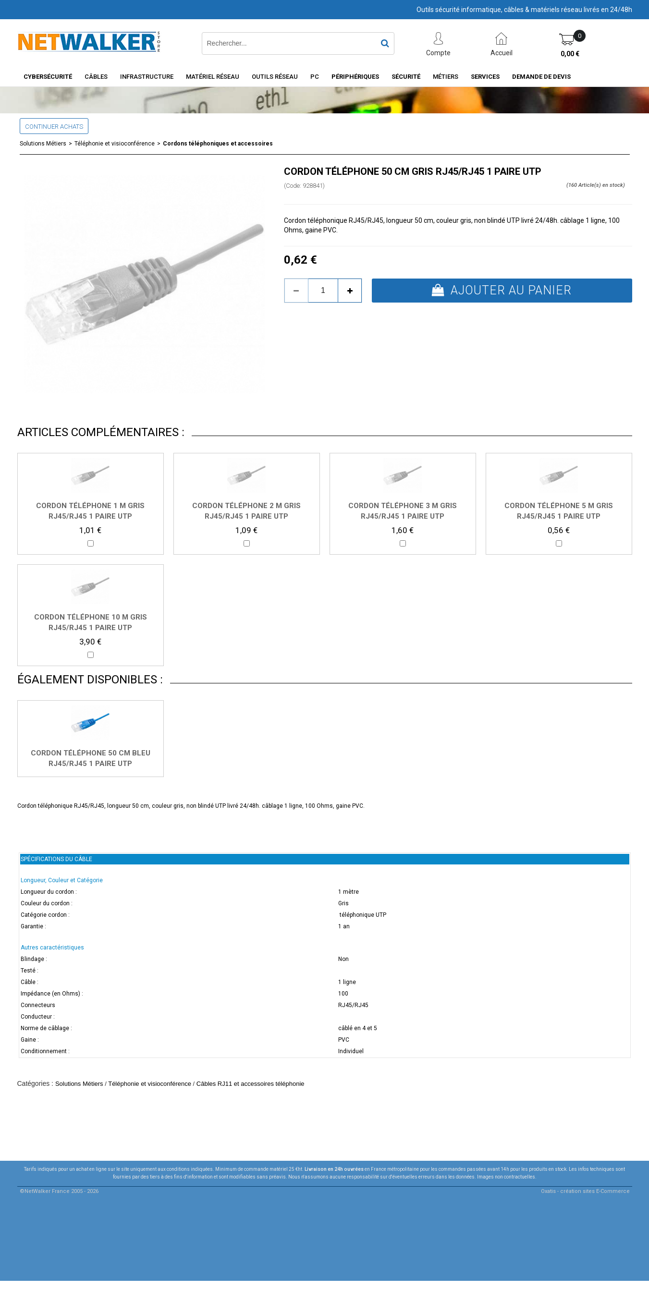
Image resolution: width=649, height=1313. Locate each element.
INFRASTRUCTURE (146, 76)
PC (314, 76)
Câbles (96, 76)
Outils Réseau (275, 76)
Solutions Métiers (43, 143)
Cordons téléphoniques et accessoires (218, 143)
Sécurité (406, 76)
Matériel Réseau (212, 76)
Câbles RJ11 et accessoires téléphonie (250, 1083)
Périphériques (355, 76)
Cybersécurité (48, 76)
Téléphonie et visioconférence (114, 143)
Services (485, 76)
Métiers (445, 76)
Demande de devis (541, 76)
